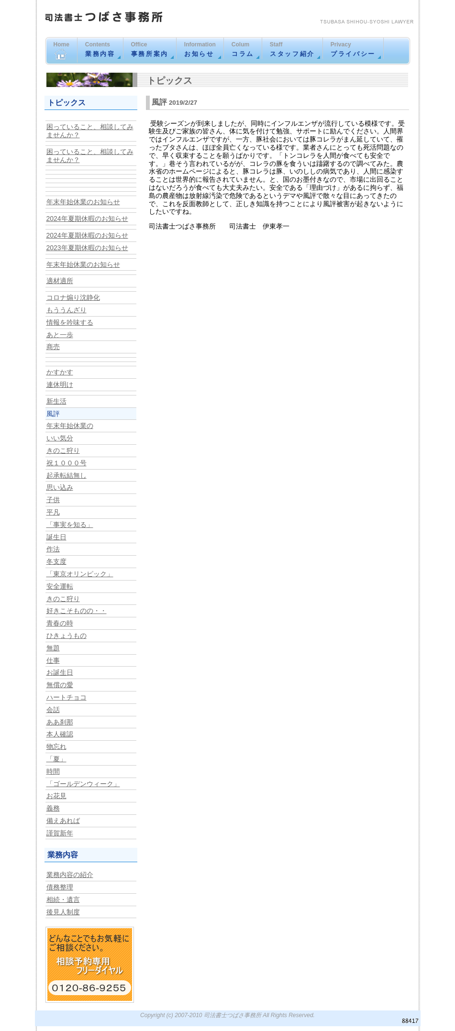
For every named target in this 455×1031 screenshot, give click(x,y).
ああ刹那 (59, 722)
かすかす (59, 372)
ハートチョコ (66, 697)
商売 (53, 347)
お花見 (56, 796)
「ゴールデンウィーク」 (83, 784)
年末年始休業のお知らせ (83, 202)
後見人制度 (63, 912)
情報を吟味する (69, 322)
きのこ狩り (63, 450)
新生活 (56, 401)
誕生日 (56, 537)
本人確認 (59, 734)
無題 (53, 648)
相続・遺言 (63, 899)
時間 (53, 771)
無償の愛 (59, 685)
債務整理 (59, 887)
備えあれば (63, 820)
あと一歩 (59, 335)
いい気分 (59, 438)
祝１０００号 (66, 463)
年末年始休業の (69, 425)
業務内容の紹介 (69, 874)
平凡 (53, 512)
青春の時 (59, 623)
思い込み (59, 487)
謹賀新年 (59, 833)
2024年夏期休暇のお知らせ (87, 218)
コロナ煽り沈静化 (73, 297)
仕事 (53, 660)
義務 (53, 808)
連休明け (59, 384)
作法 (53, 549)
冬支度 (56, 561)
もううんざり (66, 310)
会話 (53, 709)
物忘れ (56, 746)
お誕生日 (59, 672)
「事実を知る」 (69, 524)
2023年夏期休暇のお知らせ (87, 248)
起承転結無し (66, 475)
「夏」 (56, 759)
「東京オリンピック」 (79, 574)
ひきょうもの (66, 635)
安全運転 (59, 586)
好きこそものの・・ (76, 610)
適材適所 (59, 281)
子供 (53, 500)
